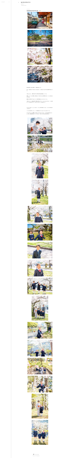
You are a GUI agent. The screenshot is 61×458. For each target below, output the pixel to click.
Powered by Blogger (36, 454)
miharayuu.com (23, 5)
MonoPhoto (25, 2)
